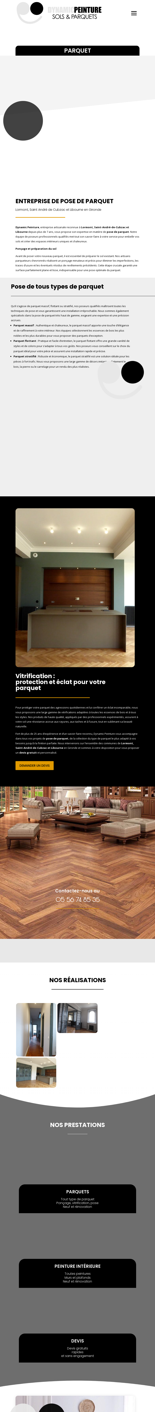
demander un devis (34, 766)
